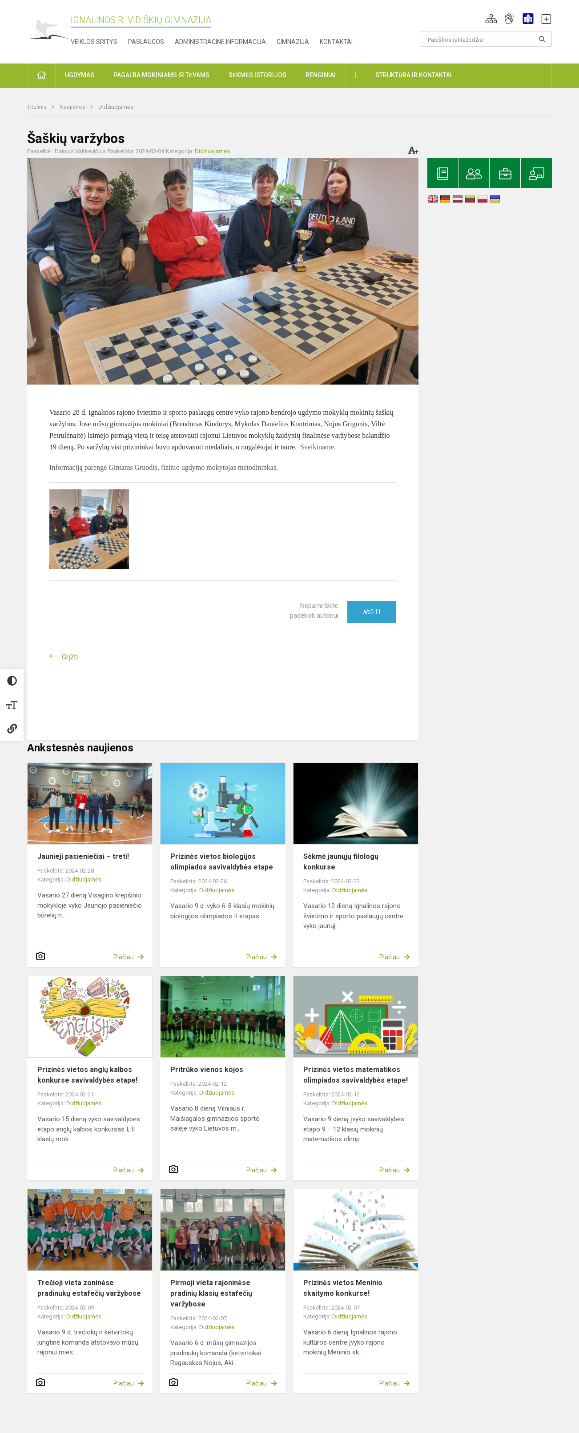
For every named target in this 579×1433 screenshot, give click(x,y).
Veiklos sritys (94, 41)
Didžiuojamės (115, 106)
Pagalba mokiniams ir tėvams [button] (161, 75)
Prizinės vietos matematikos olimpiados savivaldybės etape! (355, 1074)
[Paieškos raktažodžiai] (486, 39)
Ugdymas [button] (79, 75)
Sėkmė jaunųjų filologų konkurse (340, 861)
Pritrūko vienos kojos (206, 1069)
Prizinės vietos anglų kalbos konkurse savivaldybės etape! (87, 1074)
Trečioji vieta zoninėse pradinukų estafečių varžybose (89, 1288)
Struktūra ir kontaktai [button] (413, 75)
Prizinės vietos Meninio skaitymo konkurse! (342, 1288)
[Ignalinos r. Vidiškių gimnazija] (49, 30)
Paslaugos (146, 41)
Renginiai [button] (321, 75)
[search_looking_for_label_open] (542, 39)
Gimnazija (293, 41)
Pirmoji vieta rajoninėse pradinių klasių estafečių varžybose (211, 1293)
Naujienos (73, 106)
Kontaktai (336, 41)
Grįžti (70, 657)
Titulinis (37, 106)
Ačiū (372, 612)
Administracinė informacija (220, 41)
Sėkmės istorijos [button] (257, 75)
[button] (491, 18)
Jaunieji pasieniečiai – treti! (83, 856)
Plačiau (123, 957)
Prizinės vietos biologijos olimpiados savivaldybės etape (221, 861)
